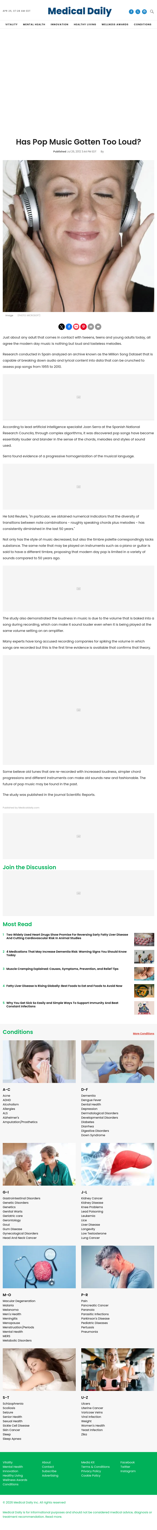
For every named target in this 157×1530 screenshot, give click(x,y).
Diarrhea (87, 1126)
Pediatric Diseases (94, 1323)
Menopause (11, 1323)
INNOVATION (59, 24)
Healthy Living (13, 1475)
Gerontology (12, 1220)
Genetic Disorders (15, 1203)
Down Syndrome (93, 1135)
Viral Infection (91, 1417)
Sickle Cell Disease (16, 1425)
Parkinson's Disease (95, 1318)
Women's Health (93, 1425)
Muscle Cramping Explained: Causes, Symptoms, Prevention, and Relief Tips (62, 969)
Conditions (18, 1032)
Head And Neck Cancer (20, 1238)
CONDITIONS (143, 24)
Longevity (88, 1229)
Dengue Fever (91, 1100)
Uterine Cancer (92, 1408)
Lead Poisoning (92, 1211)
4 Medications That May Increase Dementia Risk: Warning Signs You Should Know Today (66, 953)
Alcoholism (11, 1104)
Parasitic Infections (95, 1314)
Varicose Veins (92, 1412)
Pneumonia (89, 1332)
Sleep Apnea (12, 1439)
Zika (84, 1434)
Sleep (7, 1434)
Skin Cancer (11, 1430)
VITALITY (11, 24)
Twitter (125, 1467)
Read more (53, 1517)
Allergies (9, 1109)
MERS (6, 1336)
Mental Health (13, 1332)
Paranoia (87, 1310)
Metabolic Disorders (17, 1340)
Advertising (50, 1475)
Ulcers (85, 1404)
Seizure (8, 1412)
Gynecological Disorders (20, 1233)
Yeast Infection (92, 1430)
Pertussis (87, 1327)
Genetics (9, 1207)
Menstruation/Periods (18, 1327)
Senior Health (12, 1417)
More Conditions (143, 1033)
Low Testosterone (93, 1233)
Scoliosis (9, 1408)
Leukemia (88, 1216)
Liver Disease (90, 1225)
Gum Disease (12, 1229)
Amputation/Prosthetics (20, 1122)
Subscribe (49, 1471)
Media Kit (88, 1462)
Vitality (8, 1462)
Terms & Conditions (95, 1467)
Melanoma (10, 1310)
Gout (6, 1225)
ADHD (7, 1100)
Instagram (128, 1471)
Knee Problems (92, 1207)
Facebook (127, 1462)
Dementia (88, 1096)
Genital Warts (12, 1211)
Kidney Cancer (92, 1198)
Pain (84, 1301)
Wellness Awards (115, 24)
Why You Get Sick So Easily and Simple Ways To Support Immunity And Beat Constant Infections (62, 1004)
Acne (6, 1096)
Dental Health (91, 1104)
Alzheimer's (11, 1118)
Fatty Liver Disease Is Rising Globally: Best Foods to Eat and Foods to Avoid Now (64, 986)
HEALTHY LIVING (85, 24)
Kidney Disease (92, 1203)
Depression (89, 1109)
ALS (5, 1113)
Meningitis (10, 1318)
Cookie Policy (90, 1475)
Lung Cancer (90, 1238)
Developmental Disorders (99, 1118)
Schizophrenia (13, 1404)
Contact (48, 1467)
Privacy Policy (91, 1471)
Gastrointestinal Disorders (21, 1198)
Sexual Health (12, 1421)
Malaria (8, 1305)
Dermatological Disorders (99, 1113)
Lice (84, 1220)
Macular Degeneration (19, 1301)
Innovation (10, 1471)
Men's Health (12, 1314)
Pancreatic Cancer (95, 1305)
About (46, 1462)
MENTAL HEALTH (34, 24)
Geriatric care (13, 1216)
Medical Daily (80, 11)
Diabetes (87, 1122)
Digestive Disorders (95, 1131)
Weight (86, 1421)
